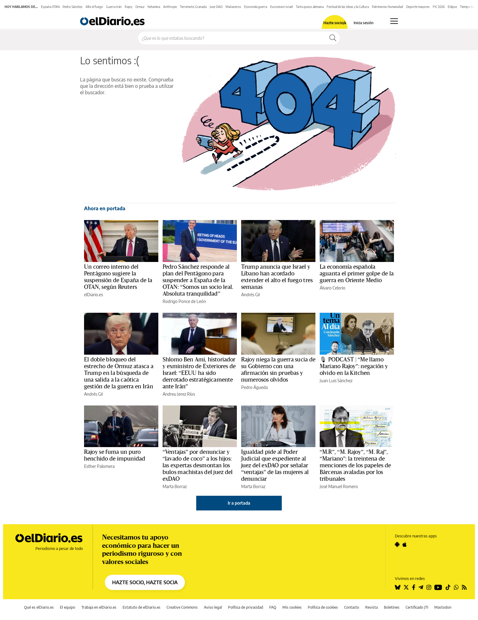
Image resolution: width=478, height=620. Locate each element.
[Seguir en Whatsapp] (456, 587)
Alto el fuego (94, 7)
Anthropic (170, 7)
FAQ (272, 607)
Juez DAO (216, 7)
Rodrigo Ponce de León (184, 301)
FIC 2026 (439, 7)
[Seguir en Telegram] (420, 587)
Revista (371, 607)
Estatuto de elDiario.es (141, 607)
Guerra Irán (114, 7)
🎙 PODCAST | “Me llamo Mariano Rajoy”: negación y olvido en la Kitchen (354, 366)
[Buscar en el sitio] (232, 38)
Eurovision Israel (281, 7)
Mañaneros (233, 7)
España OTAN (50, 7)
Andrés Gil (250, 294)
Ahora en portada (104, 208)
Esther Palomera (99, 466)
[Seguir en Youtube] (438, 587)
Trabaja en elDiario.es (98, 607)
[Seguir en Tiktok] (448, 587)
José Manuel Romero (339, 486)
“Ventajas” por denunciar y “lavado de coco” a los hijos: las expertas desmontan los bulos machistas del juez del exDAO (198, 465)
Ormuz (140, 7)
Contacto (351, 607)
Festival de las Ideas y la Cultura (348, 7)
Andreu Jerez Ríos (179, 394)
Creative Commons (182, 607)
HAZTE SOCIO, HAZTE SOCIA (145, 582)
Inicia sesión (363, 23)
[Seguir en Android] (397, 544)
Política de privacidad (245, 607)
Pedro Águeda (254, 387)
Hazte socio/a (334, 23)
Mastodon (442, 607)
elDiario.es (93, 294)
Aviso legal (213, 607)
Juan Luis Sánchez (336, 380)
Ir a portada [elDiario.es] (239, 503)
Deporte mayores (418, 7)
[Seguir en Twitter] (406, 587)
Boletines (391, 607)
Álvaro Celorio (332, 287)
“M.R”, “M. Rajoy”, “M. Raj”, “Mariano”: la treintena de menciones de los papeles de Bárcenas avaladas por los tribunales (355, 465)
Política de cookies (323, 607)
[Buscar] (333, 38)
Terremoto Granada (193, 7)
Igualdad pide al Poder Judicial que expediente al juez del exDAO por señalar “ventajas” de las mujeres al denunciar (275, 465)
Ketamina (154, 7)
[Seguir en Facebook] (413, 587)
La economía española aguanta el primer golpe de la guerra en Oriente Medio (357, 273)
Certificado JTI (417, 607)
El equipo (67, 607)
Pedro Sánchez (73, 7)
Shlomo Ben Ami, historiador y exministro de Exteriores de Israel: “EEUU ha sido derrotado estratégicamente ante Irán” (199, 373)
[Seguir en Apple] (405, 544)
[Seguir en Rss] (464, 587)
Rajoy (128, 7)
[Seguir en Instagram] (428, 587)
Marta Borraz (175, 486)
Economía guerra (255, 7)
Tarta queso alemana (310, 7)
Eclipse (452, 7)
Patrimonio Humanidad (387, 7)
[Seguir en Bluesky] (397, 587)
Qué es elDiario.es (39, 607)
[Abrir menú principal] (394, 21)
